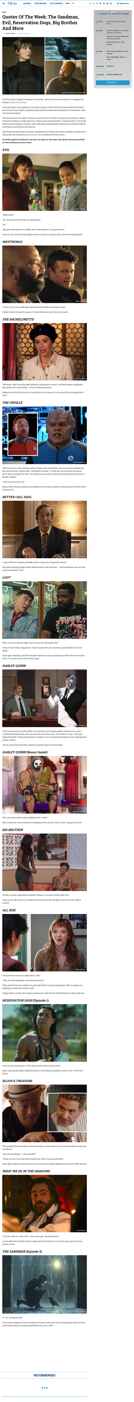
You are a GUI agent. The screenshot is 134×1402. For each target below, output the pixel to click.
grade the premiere (33, 134)
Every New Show (40, 3)
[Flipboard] (100, 3)
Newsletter (123, 4)
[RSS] (111, 3)
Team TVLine (10, 33)
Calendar (26, 3)
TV (73, 3)
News (68, 3)
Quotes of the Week (17, 102)
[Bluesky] (107, 3)
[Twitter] (94, 3)
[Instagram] (104, 3)
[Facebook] (90, 3)
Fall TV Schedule (56, 3)
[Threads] (97, 3)
